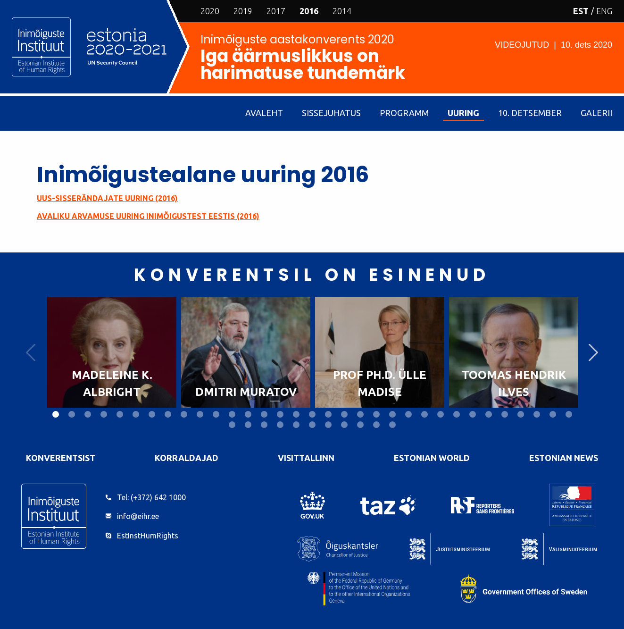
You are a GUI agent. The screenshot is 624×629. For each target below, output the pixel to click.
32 (552, 414)
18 (328, 414)
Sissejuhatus (331, 112)
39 (312, 424)
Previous (30, 352)
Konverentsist (60, 457)
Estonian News (563, 457)
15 (280, 414)
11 (216, 414)
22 (392, 414)
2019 (242, 11)
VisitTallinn (306, 457)
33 (569, 414)
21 (376, 414)
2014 (342, 11)
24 (424, 414)
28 (488, 414)
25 (440, 414)
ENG (604, 11)
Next (593, 352)
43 (376, 424)
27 (472, 414)
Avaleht (264, 112)
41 (344, 424)
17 (312, 414)
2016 (309, 11)
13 (248, 414)
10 (200, 414)
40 (328, 424)
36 (264, 424)
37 (280, 424)
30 (520, 414)
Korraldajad (186, 457)
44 (392, 424)
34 (232, 424)
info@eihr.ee (138, 516)
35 (248, 424)
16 (296, 414)
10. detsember (530, 112)
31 (536, 414)
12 (232, 414)
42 (360, 424)
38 (296, 424)
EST (581, 11)
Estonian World (432, 457)
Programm (404, 112)
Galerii (596, 112)
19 (344, 414)
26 (456, 414)
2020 (209, 11)
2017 (275, 11)
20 (360, 414)
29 (504, 414)
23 (408, 414)
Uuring (463, 112)
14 (264, 414)
